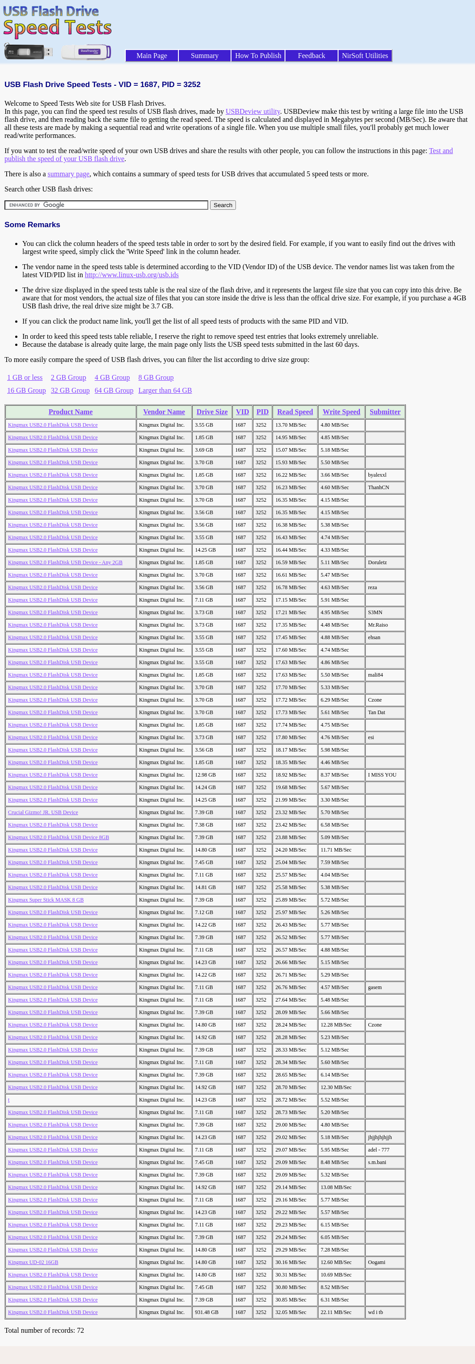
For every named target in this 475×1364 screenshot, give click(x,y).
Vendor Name (164, 412)
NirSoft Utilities (365, 55)
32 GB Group (70, 390)
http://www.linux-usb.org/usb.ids (132, 275)
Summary (205, 55)
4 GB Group (112, 377)
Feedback (311, 55)
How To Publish (258, 55)
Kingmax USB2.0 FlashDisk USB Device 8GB (58, 837)
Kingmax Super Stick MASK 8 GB (46, 900)
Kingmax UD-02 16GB (33, 1262)
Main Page (151, 55)
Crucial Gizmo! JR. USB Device (43, 812)
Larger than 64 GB (165, 390)
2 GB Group (68, 377)
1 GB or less (25, 377)
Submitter (385, 412)
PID (262, 412)
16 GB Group (26, 390)
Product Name (71, 412)
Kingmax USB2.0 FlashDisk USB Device (53, 425)
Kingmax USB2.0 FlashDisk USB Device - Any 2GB (65, 562)
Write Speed (341, 412)
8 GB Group (155, 377)
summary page (69, 174)
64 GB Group (114, 390)
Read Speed (295, 412)
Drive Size (212, 412)
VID (242, 412)
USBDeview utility (253, 111)
